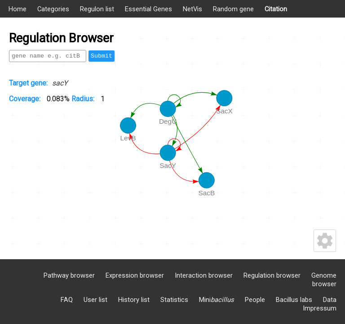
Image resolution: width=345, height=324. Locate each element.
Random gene (233, 9)
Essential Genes (148, 9)
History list (134, 300)
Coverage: (25, 98)
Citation (276, 9)
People (255, 300)
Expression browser (135, 275)
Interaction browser (204, 275)
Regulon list (97, 9)
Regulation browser (272, 275)
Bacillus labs (294, 300)
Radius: (83, 98)
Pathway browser (69, 275)
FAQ (67, 300)
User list (95, 300)
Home (18, 9)
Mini (216, 300)
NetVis (192, 9)
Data (329, 300)
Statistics (174, 300)
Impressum (319, 308)
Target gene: (28, 83)
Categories (53, 9)
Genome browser (323, 279)
